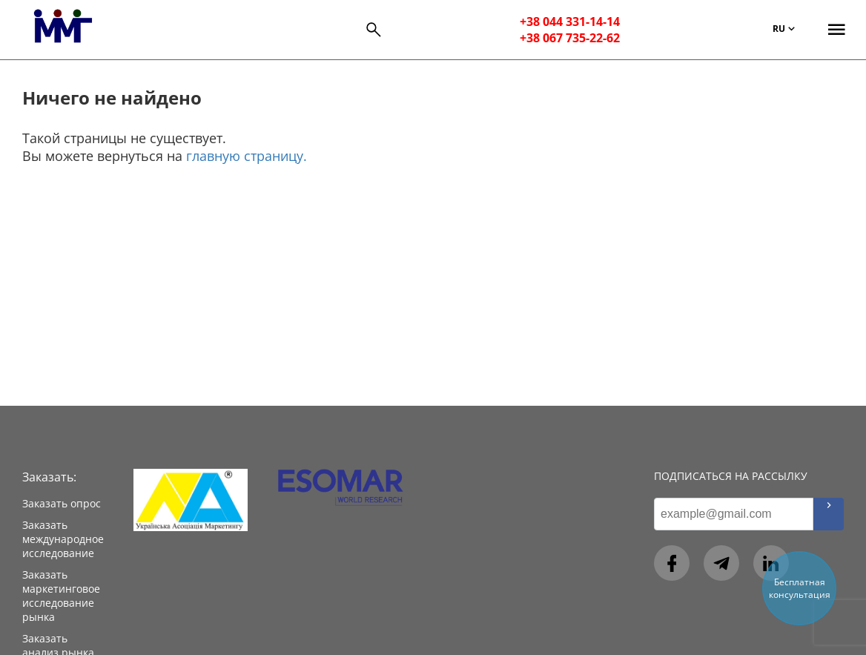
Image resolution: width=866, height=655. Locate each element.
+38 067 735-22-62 (570, 38)
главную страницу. (246, 156)
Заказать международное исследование (63, 539)
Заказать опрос (61, 503)
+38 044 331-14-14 (570, 21)
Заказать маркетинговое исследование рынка (61, 595)
